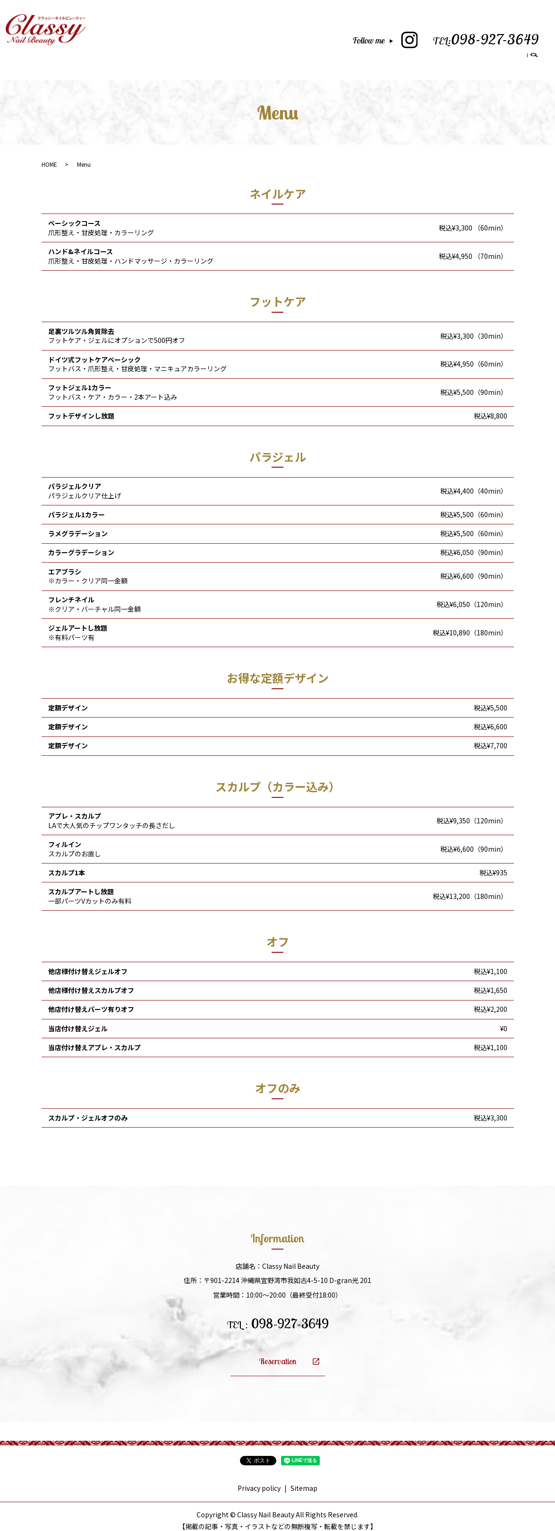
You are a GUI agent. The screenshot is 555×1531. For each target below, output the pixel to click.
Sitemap (303, 1479)
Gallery (429, 56)
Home (298, 56)
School (394, 56)
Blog (461, 56)
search (534, 58)
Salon (331, 56)
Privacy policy (259, 1479)
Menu (361, 56)
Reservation (501, 56)
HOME (49, 156)
